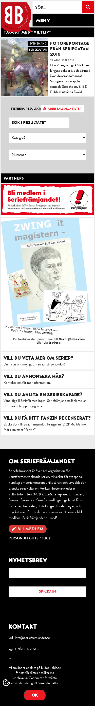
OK (35, 695)
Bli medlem (30, 529)
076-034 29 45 (27, 649)
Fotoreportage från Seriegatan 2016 (69, 48)
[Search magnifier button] (88, 7)
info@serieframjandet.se (32, 637)
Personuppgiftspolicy (30, 538)
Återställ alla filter (65, 108)
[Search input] (57, 7)
